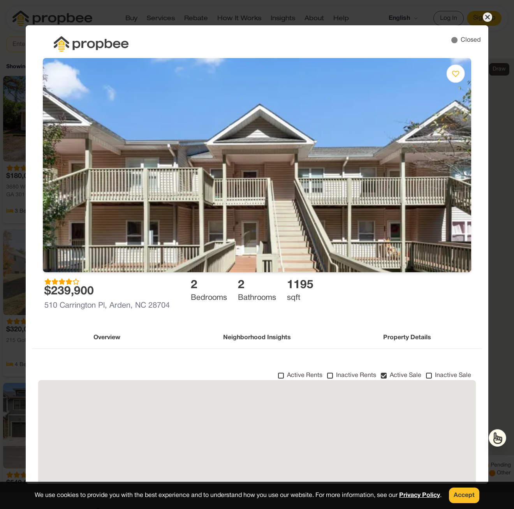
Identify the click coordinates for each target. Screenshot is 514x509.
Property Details (407, 337)
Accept (464, 495)
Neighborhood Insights (257, 337)
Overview (106, 337)
